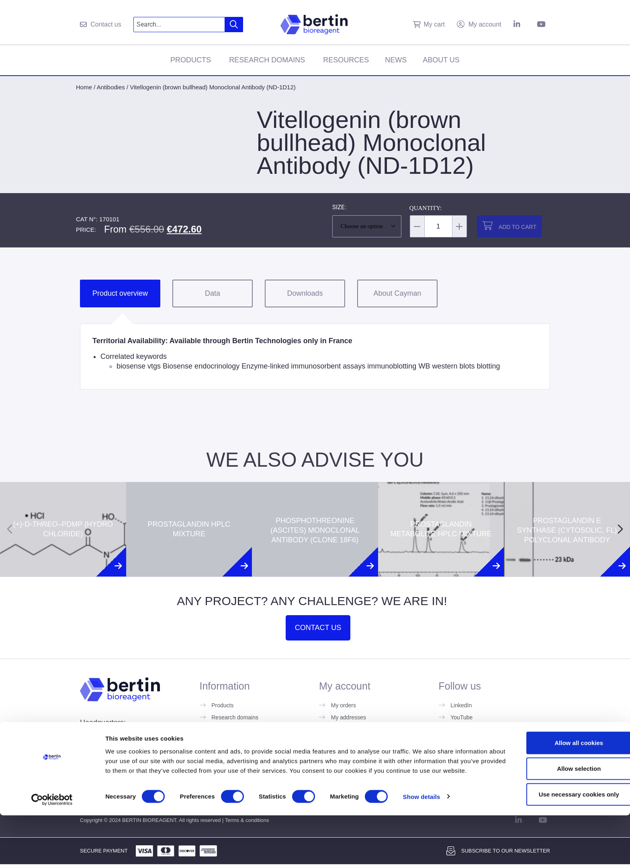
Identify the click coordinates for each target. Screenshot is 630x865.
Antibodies (111, 87)
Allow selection (563, 811)
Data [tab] (212, 293)
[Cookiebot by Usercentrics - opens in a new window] (52, 849)
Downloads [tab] (305, 293)
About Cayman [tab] (397, 293)
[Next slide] (620, 529)
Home (84, 87)
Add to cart (517, 227)
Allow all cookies (563, 785)
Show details (421, 849)
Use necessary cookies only (563, 837)
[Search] (234, 24)
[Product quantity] (438, 226)
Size (338, 207)
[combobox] (179, 24)
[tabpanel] (315, 356)
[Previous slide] (9, 529)
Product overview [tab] (120, 293)
